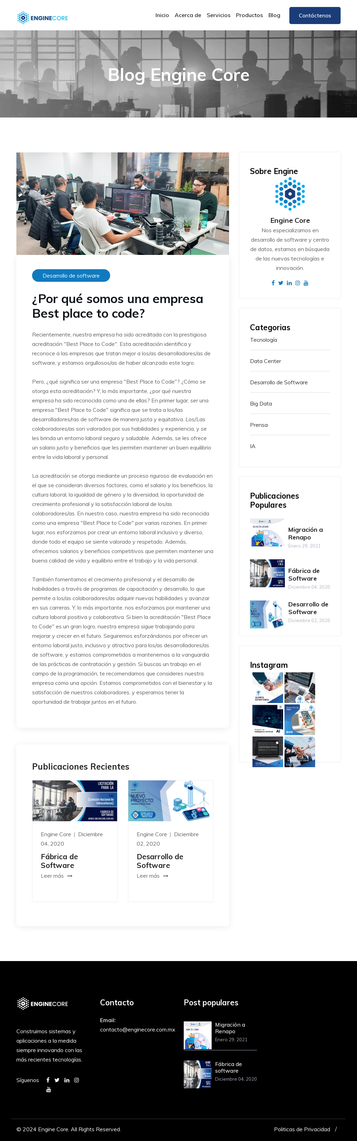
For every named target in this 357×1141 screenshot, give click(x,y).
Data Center (265, 360)
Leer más (57, 875)
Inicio (162, 15)
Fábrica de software (228, 1067)
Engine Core (57, 834)
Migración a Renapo (305, 533)
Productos (249, 15)
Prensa (259, 424)
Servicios (218, 15)
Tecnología (263, 339)
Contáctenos (315, 15)
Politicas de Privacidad (302, 1129)
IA (253, 446)
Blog (274, 15)
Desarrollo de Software (160, 861)
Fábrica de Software (59, 861)
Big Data (261, 403)
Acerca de (188, 15)
